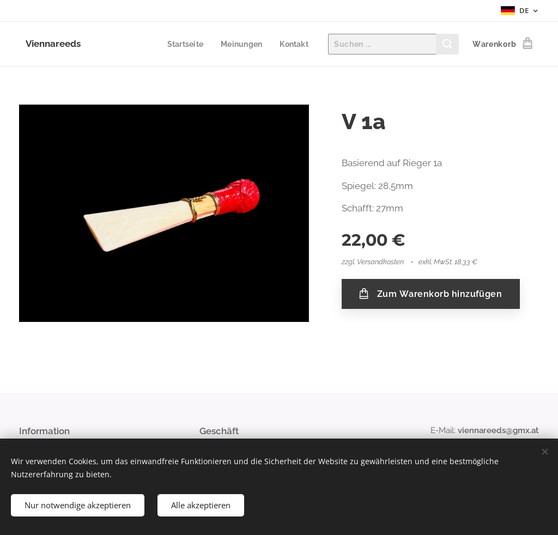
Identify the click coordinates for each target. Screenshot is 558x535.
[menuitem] (183, 44)
